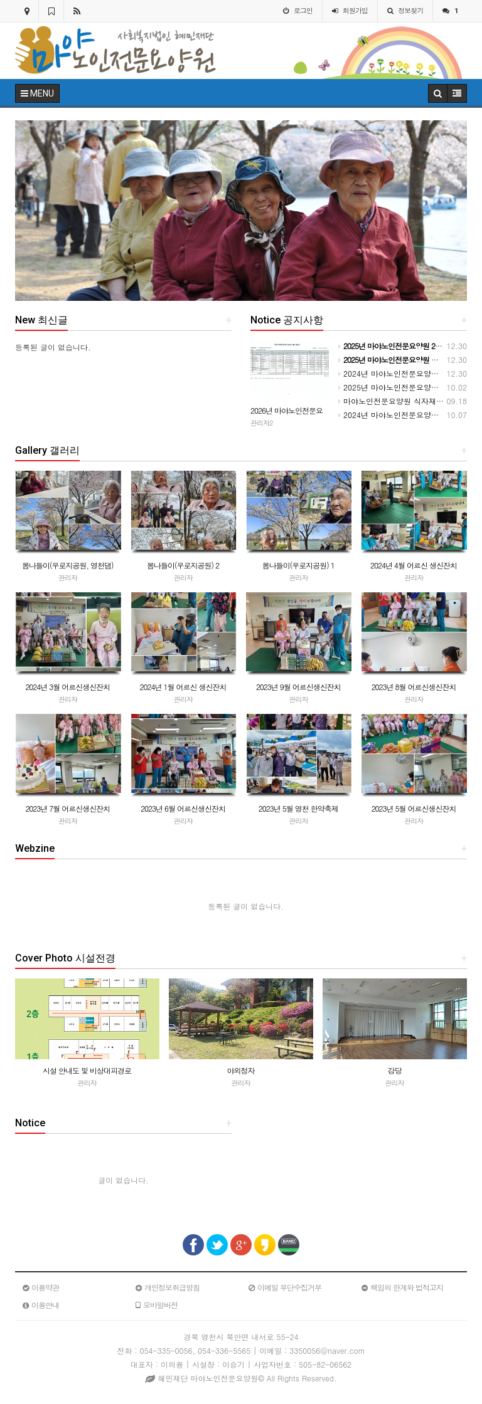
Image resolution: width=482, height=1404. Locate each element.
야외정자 (241, 1070)
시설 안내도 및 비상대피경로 (87, 1070)
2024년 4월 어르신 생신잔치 (413, 565)
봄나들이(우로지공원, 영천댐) (68, 565)
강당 (395, 1070)
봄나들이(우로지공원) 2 (183, 565)
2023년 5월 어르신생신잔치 (414, 808)
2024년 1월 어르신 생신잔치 (183, 686)
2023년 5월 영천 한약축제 (298, 808)
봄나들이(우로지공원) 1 (298, 565)
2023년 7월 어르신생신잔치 (67, 808)
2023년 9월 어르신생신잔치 (298, 686)
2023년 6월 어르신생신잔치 (183, 808)
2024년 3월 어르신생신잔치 (67, 686)
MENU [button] (37, 93)
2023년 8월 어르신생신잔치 (414, 686)
